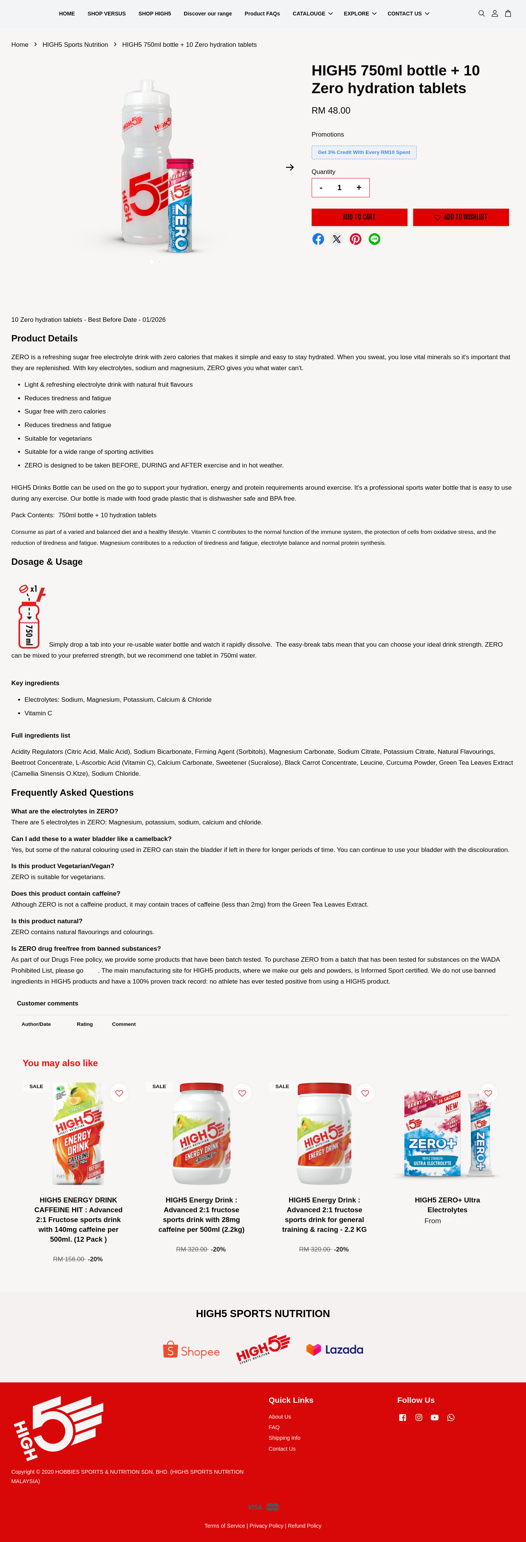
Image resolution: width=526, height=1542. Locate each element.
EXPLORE (360, 14)
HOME (67, 14)
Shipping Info (284, 1438)
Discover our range (208, 14)
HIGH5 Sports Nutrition (75, 44)
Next (290, 167)
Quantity (323, 171)
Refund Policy (304, 1526)
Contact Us (282, 1449)
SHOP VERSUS (107, 14)
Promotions (328, 134)
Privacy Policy (266, 1526)
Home (19, 44)
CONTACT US (408, 14)
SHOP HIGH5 (154, 14)
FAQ (274, 1427)
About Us (280, 1417)
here (91, 970)
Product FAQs (262, 14)
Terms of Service (225, 1526)
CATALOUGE (313, 14)
